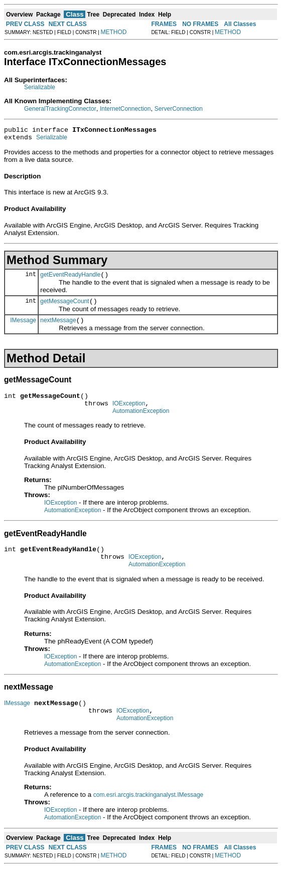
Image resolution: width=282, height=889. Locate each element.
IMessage (23, 327)
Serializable (39, 87)
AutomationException (140, 422)
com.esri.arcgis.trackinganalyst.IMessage (148, 815)
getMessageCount (64, 307)
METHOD (114, 32)
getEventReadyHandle (70, 279)
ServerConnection (179, 108)
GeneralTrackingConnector (60, 108)
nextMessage (58, 327)
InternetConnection (125, 108)
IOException (128, 413)
